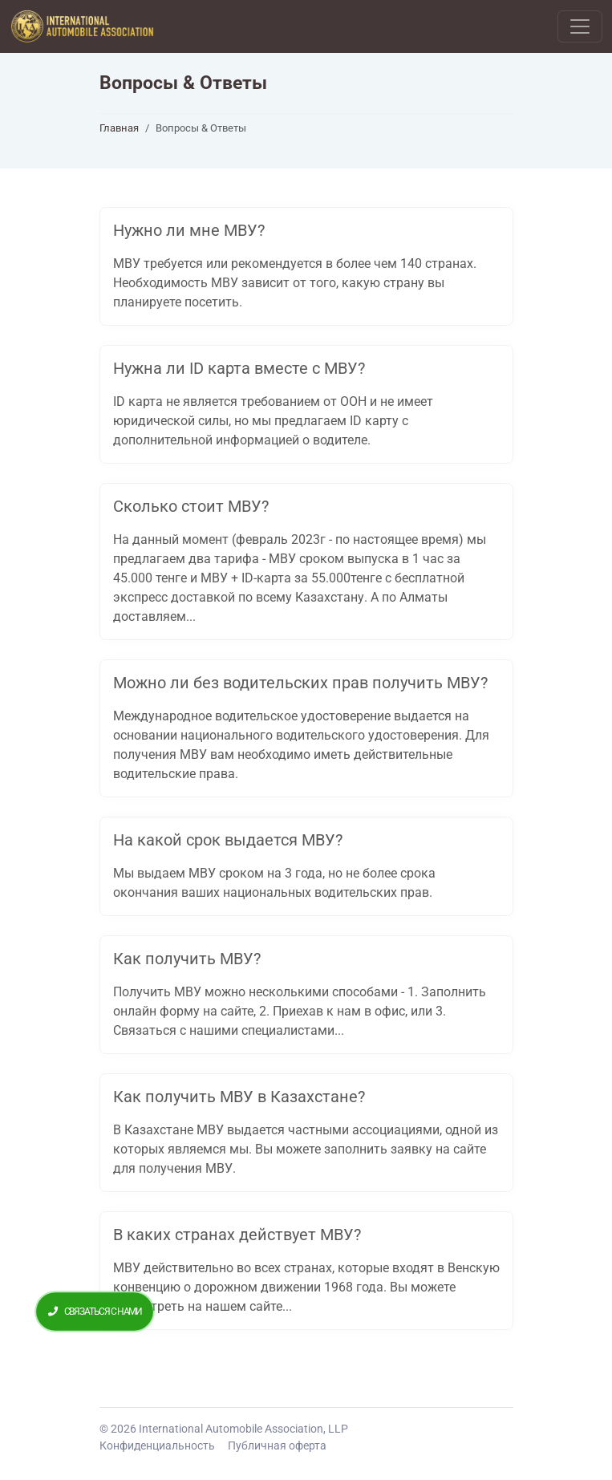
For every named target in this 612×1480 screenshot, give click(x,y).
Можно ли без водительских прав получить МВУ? (300, 682)
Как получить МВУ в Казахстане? (239, 1096)
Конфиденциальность (157, 1445)
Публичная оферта (277, 1445)
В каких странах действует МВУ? (237, 1234)
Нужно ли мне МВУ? (189, 230)
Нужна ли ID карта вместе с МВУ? (239, 368)
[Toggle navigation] (579, 26)
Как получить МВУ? (187, 958)
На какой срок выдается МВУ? (227, 839)
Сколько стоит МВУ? (191, 506)
